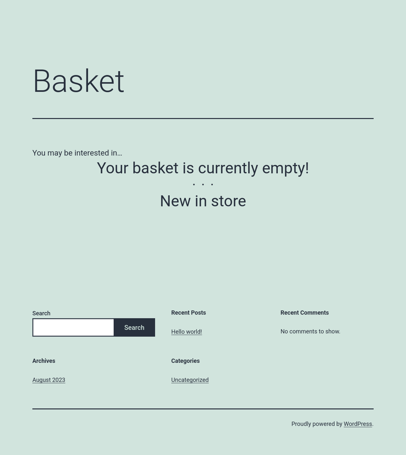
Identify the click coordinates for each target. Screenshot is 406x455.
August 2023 (48, 379)
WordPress (358, 423)
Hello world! (186, 331)
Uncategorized (190, 379)
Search (41, 313)
